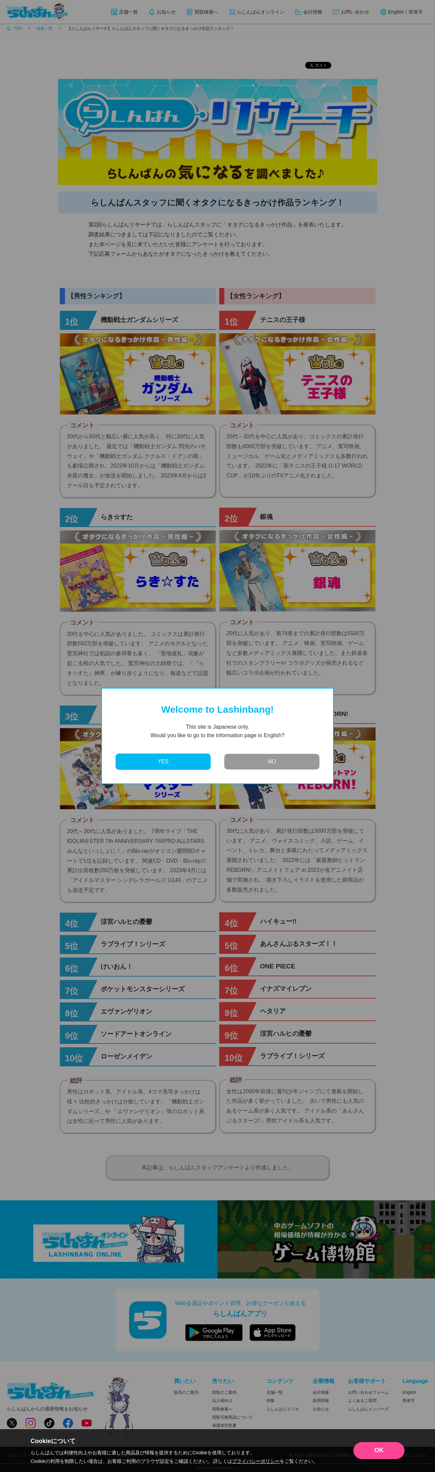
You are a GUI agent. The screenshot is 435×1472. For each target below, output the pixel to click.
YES (163, 761)
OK (379, 1450)
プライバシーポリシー (256, 1461)
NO (272, 761)
